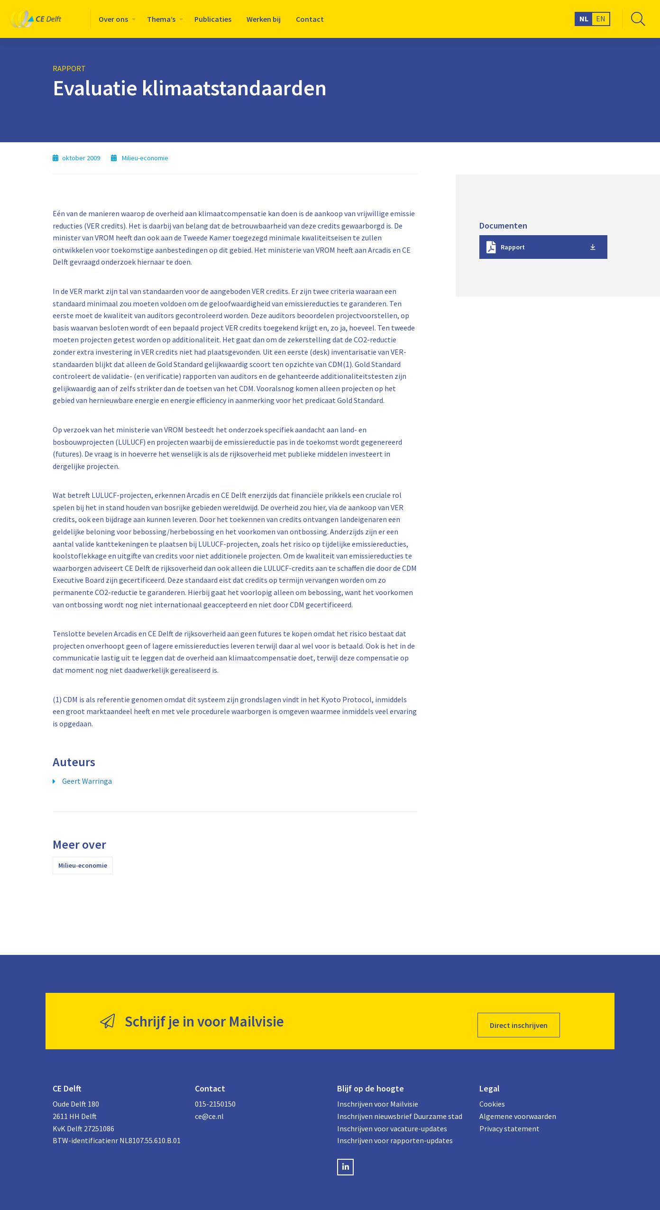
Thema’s (161, 19)
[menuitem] (115, 19)
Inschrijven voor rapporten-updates (395, 1132)
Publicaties (212, 19)
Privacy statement (509, 1120)
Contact (310, 19)
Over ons (113, 19)
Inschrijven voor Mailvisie (377, 1096)
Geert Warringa (87, 781)
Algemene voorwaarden (517, 1108)
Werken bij (264, 19)
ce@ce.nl (209, 1108)
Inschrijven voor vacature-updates (392, 1120)
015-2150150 (215, 1096)
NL (583, 18)
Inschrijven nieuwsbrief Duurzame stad (399, 1108)
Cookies (492, 1096)
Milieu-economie (82, 865)
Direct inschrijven (519, 1017)
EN (600, 18)
